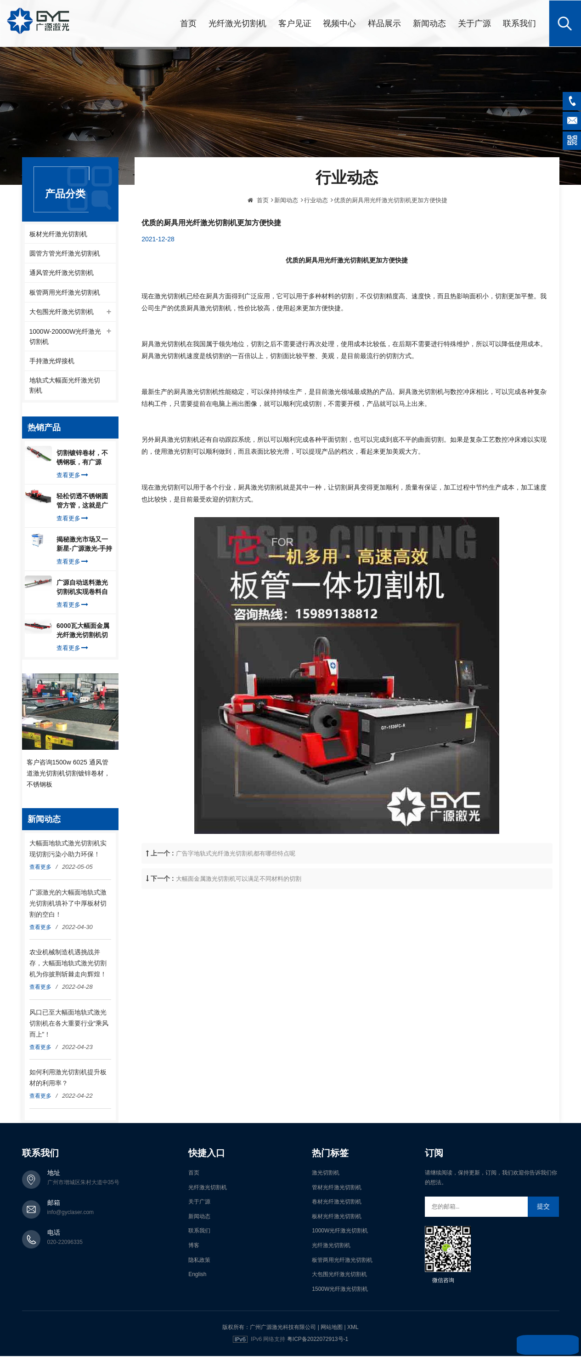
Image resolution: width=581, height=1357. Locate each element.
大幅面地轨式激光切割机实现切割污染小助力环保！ (68, 850)
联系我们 (519, 23)
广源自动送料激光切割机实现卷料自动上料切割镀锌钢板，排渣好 (82, 589)
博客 (193, 1246)
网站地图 (332, 1328)
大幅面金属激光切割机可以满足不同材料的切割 (238, 906)
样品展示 (384, 23)
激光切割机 (325, 1174)
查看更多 (72, 476)
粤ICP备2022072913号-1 (317, 1340)
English (197, 1275)
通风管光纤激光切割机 (61, 272)
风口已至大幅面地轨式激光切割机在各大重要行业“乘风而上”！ (69, 1024)
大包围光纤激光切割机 (61, 312)
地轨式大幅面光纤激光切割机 (64, 386)
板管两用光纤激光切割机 (64, 292)
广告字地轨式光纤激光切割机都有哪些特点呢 (235, 881)
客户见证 (294, 23)
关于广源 (474, 23)
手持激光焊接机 (51, 361)
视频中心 (339, 23)
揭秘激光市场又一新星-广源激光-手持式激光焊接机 (84, 545)
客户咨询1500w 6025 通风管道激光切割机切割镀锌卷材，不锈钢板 (68, 774)
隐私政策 (199, 1261)
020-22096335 (65, 1243)
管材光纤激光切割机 (336, 1188)
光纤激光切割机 (237, 23)
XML (353, 1328)
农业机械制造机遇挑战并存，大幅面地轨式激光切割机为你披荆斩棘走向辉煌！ (68, 964)
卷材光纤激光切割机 (336, 1203)
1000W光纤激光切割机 (340, 1232)
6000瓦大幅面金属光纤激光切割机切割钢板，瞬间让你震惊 (82, 632)
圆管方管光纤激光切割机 (64, 253)
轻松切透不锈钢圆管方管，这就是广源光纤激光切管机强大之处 (82, 502)
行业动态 (316, 228)
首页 (188, 23)
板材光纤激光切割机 (58, 233)
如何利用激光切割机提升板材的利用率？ (68, 1079)
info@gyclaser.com (70, 1213)
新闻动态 (429, 23)
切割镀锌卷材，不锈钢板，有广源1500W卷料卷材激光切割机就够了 (82, 459)
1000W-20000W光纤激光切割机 (65, 337)
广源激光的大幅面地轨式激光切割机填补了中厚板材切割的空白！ (68, 904)
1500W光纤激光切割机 (340, 1290)
